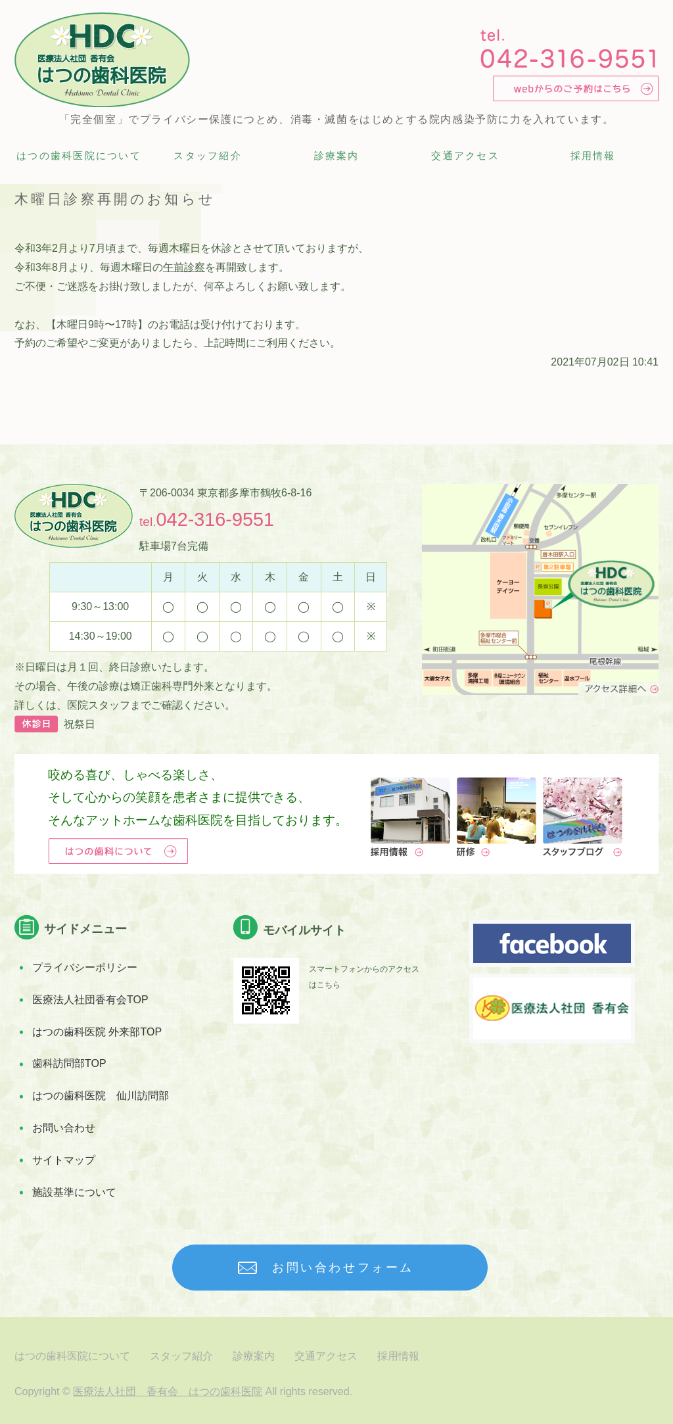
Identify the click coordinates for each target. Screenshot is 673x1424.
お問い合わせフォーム (343, 1267)
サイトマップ (63, 1160)
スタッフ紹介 (208, 155)
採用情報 (593, 155)
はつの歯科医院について (78, 155)
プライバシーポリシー (84, 967)
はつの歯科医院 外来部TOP (97, 1031)
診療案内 (337, 155)
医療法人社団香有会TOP (90, 999)
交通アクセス (465, 155)
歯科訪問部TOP (69, 1063)
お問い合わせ (63, 1127)
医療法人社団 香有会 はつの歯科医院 (167, 1391)
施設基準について (74, 1192)
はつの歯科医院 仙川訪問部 (100, 1095)
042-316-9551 (215, 519)
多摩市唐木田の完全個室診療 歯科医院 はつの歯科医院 (102, 59)
